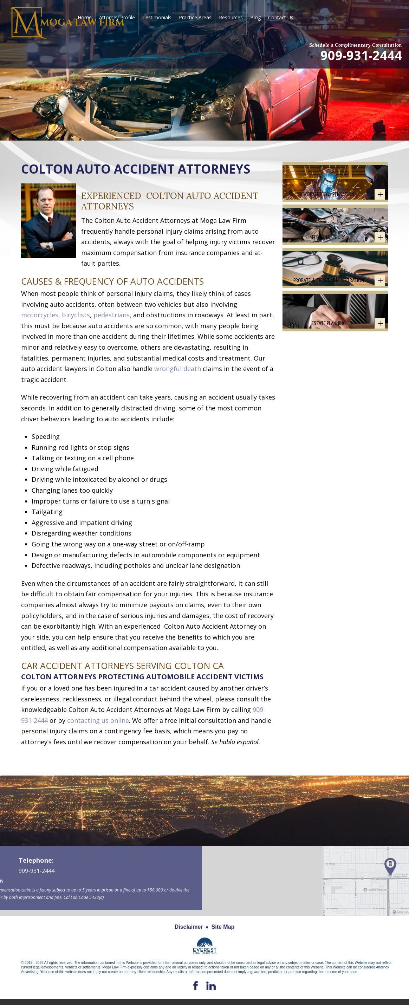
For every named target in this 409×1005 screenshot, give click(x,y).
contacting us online (98, 720)
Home (85, 17)
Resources (231, 17)
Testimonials (156, 17)
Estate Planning (329, 376)
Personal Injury (328, 263)
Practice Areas (195, 17)
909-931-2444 (361, 55)
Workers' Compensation (328, 207)
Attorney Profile (117, 17)
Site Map (223, 927)
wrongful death (177, 368)
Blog (255, 17)
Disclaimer (189, 927)
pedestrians (111, 315)
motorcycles (39, 315)
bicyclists (76, 315)
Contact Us (280, 17)
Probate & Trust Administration (328, 320)
